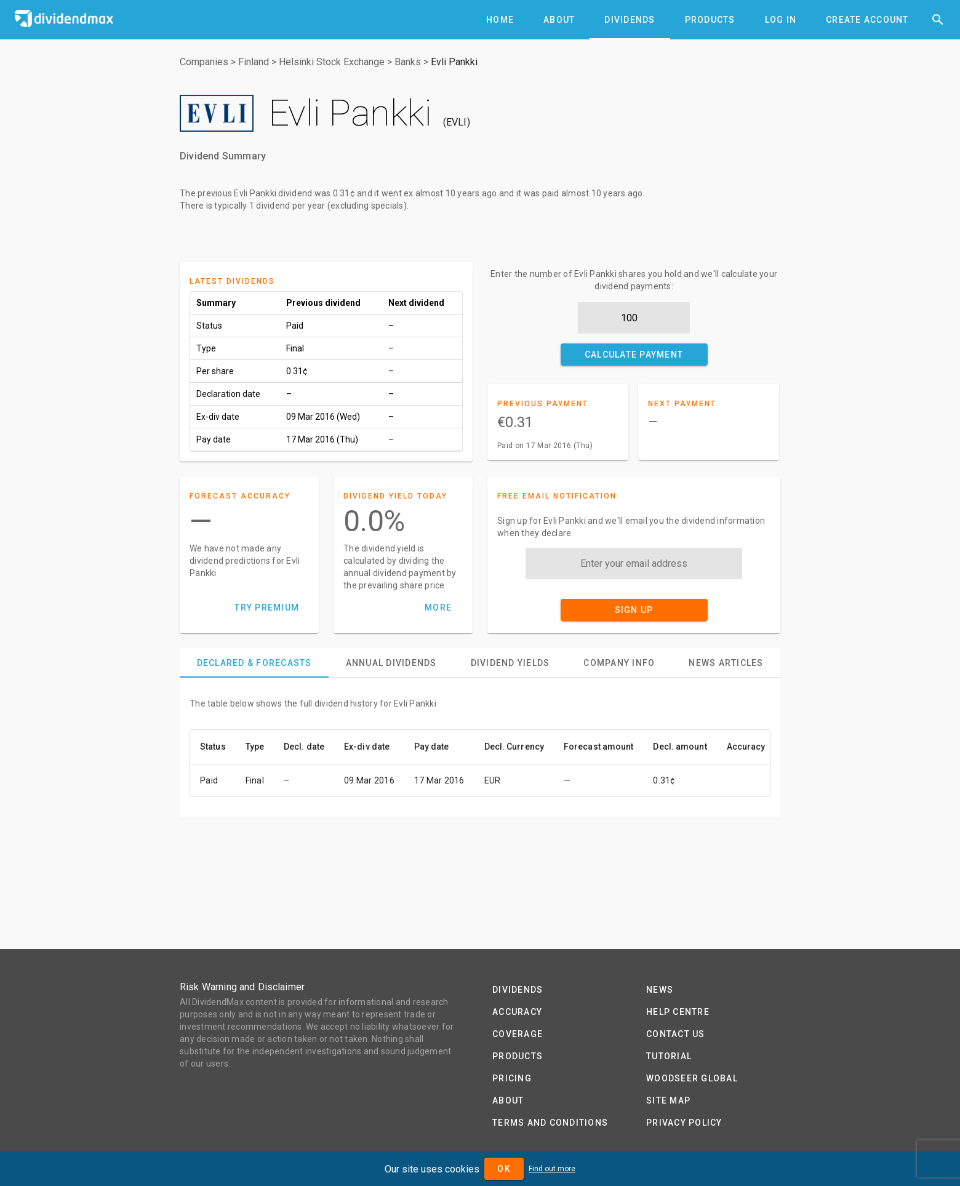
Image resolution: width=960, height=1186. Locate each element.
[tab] (500, 19)
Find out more (552, 1168)
